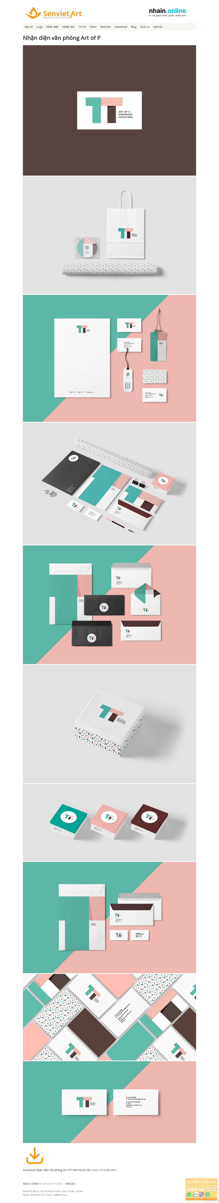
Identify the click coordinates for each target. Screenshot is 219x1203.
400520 (69, 1183)
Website (105, 27)
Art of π (111, 1170)
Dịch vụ (145, 27)
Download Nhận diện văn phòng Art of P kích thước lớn (57, 1170)
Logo (39, 27)
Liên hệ (157, 27)
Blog (134, 27)
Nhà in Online (31, 1183)
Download (121, 27)
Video (93, 27)
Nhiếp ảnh (68, 27)
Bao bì (29, 27)
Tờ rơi (82, 27)
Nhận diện (52, 27)
